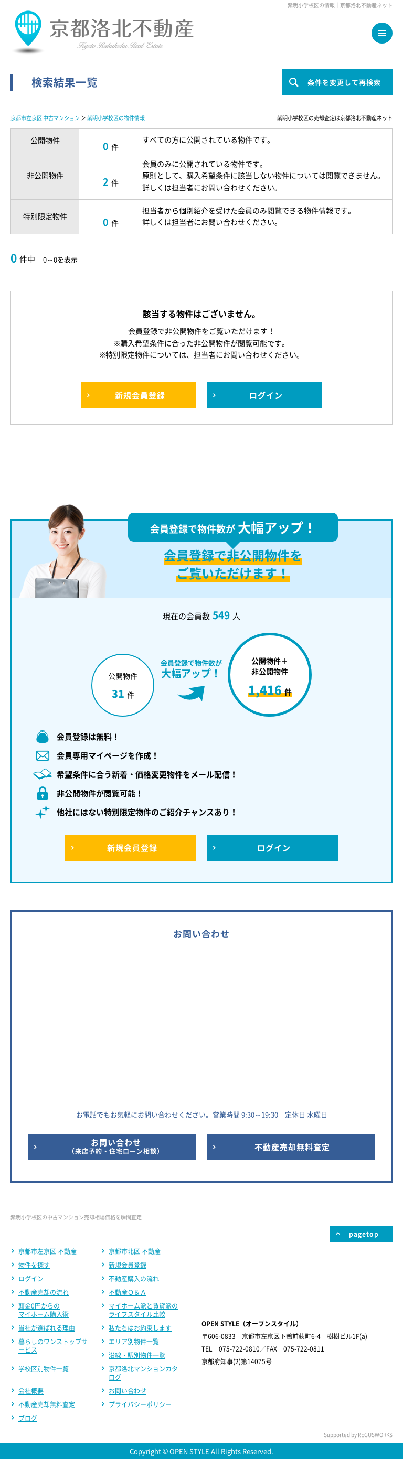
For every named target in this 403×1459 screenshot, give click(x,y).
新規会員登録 (127, 1265)
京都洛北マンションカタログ (143, 1373)
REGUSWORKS (375, 1435)
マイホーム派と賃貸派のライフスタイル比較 (143, 1310)
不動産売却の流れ (43, 1292)
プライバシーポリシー (140, 1404)
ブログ (27, 1418)
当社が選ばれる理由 (46, 1328)
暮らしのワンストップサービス (53, 1346)
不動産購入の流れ (134, 1278)
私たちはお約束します (140, 1328)
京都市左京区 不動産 (47, 1251)
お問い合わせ (127, 1391)
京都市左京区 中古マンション (45, 118)
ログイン (31, 1278)
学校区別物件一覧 (43, 1369)
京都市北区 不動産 (135, 1251)
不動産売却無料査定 (46, 1404)
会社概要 (31, 1391)
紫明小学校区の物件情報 (116, 118)
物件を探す (34, 1265)
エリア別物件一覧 (134, 1341)
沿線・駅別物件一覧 (137, 1355)
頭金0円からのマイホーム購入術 (43, 1310)
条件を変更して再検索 (344, 82)
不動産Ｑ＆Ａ (127, 1292)
